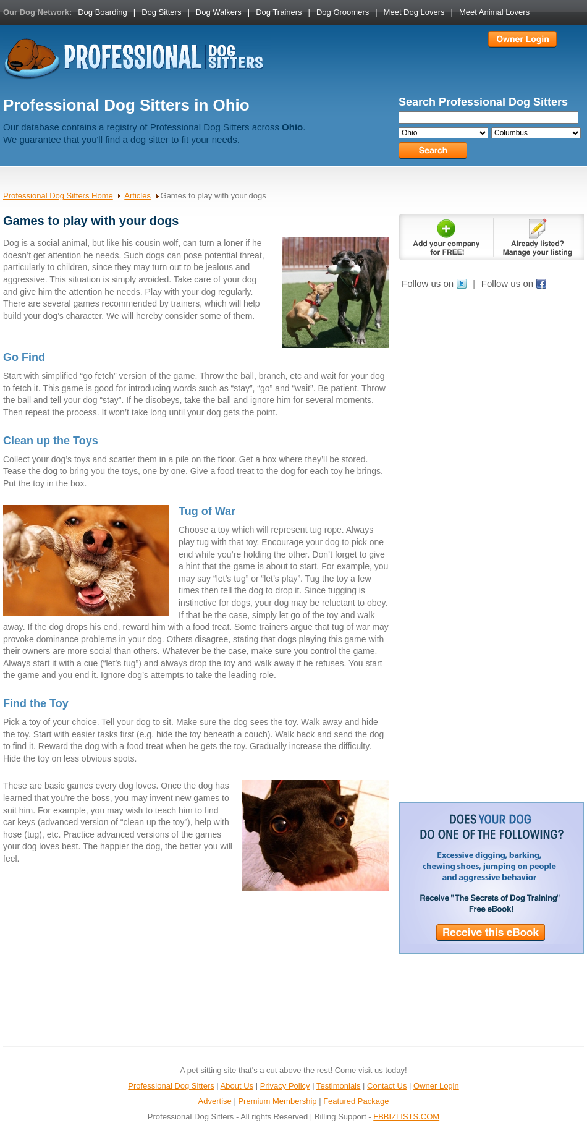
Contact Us (387, 1085)
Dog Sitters (161, 12)
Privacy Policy (285, 1085)
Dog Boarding (102, 12)
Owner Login (436, 1085)
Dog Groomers (342, 12)
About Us (237, 1085)
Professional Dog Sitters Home (58, 195)
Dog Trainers (279, 12)
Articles (137, 195)
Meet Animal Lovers (494, 12)
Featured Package (356, 1101)
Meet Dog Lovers (414, 12)
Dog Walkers (219, 12)
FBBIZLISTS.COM (406, 1116)
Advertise (215, 1101)
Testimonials (338, 1085)
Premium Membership (277, 1101)
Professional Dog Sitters (171, 1085)
